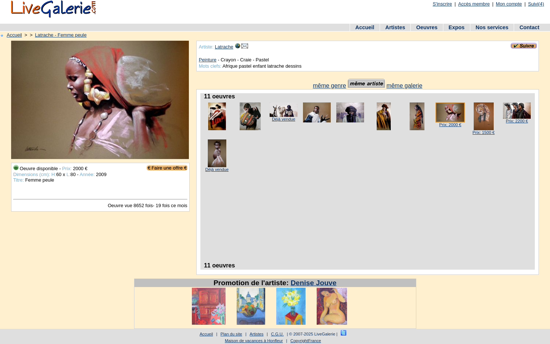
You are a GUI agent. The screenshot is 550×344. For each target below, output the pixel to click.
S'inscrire (442, 4)
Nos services (492, 27)
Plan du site (231, 334)
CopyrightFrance (305, 340)
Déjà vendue (283, 119)
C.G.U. (277, 334)
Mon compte (509, 4)
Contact (530, 27)
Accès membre (474, 4)
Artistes (395, 27)
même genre (329, 85)
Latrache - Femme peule (60, 35)
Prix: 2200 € (517, 121)
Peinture (208, 60)
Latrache (224, 47)
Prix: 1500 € (484, 132)
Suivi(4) (536, 4)
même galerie (404, 85)
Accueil (364, 27)
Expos (456, 27)
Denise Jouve (314, 283)
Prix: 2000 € (450, 124)
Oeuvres (427, 27)
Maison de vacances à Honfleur (254, 340)
